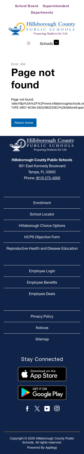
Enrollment (42, 203)
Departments (42, 12)
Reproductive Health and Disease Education (42, 248)
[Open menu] (28, 43)
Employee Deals (42, 293)
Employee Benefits (42, 282)
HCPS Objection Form (42, 237)
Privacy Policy (42, 316)
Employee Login (42, 271)
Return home (24, 123)
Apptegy (51, 448)
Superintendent (56, 6)
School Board (26, 6)
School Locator (42, 214)
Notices (42, 327)
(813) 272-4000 (48, 178)
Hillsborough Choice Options (42, 225)
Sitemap (42, 339)
